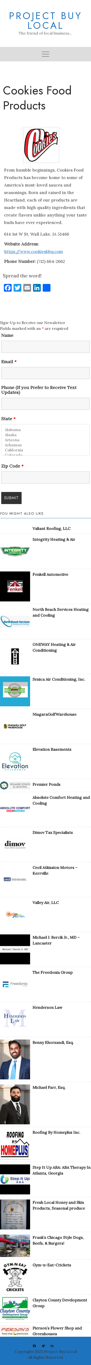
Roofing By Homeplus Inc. (56, 1132)
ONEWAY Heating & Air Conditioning (54, 647)
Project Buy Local (45, 20)
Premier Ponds (46, 784)
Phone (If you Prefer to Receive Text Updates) (38, 390)
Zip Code (12, 466)
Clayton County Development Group (60, 1303)
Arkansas (45, 445)
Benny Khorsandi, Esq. (53, 1042)
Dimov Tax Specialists (53, 832)
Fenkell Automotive (50, 574)
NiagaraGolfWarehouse (54, 714)
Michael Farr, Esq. (49, 1087)
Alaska (45, 434)
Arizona (45, 439)
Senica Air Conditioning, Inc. (59, 679)
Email (9, 361)
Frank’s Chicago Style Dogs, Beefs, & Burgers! (58, 1240)
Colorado (45, 455)
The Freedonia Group (53, 972)
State (8, 418)
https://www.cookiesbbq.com (33, 251)
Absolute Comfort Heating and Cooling (61, 800)
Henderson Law (47, 1007)
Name (7, 335)
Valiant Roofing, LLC (51, 528)
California (45, 450)
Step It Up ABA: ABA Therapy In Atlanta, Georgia (62, 1170)
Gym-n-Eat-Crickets (52, 1265)
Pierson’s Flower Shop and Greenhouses (57, 1331)
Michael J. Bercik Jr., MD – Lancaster (56, 940)
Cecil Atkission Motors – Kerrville (55, 870)
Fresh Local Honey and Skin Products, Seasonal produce (59, 1205)
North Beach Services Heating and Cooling (61, 612)
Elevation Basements (52, 749)
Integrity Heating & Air (54, 539)
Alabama (45, 429)
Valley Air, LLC (46, 902)
